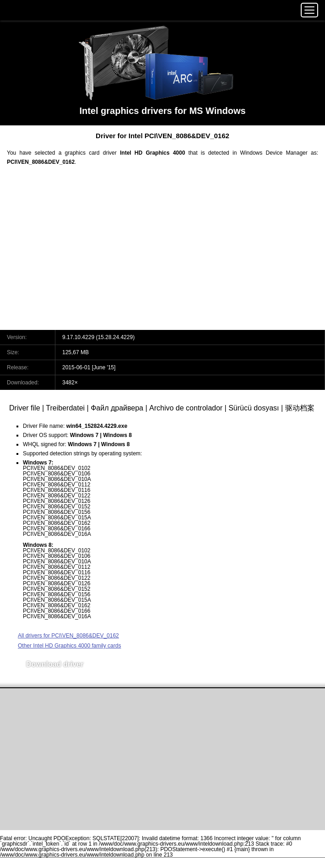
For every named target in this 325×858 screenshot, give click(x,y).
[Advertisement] (162, 253)
